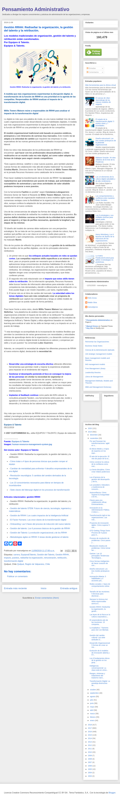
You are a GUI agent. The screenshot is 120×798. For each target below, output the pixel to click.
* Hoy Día (89, 328)
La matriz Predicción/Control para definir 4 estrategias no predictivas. (105, 259)
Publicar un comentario (17, 576)
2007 (90, 762)
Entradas (91, 68)
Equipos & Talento (20, 441)
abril (92, 710)
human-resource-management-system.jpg (32, 444)
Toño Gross (92, 298)
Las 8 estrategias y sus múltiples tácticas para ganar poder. (105, 217)
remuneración (50, 558)
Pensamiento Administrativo (35, 9)
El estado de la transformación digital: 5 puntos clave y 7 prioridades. (105, 122)
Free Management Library (95, 368)
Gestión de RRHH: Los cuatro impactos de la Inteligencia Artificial (39, 515)
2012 (90, 745)
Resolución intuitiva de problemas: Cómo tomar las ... (100, 548)
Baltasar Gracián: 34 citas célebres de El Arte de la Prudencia (106, 160)
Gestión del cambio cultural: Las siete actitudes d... (97, 637)
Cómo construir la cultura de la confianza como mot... (99, 464)
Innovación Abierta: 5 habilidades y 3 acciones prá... (98, 578)
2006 (90, 766)
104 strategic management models (98, 354)
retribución (62, 558)
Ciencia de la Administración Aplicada (99, 350)
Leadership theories (93, 372)
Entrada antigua (68, 588)
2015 (90, 735)
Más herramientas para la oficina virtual (100, 85)
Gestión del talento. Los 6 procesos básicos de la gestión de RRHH (40, 528)
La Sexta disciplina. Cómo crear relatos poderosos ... (100, 472)
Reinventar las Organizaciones (97, 342)
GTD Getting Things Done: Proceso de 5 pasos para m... (100, 533)
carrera (17, 555)
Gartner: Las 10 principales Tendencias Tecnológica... (99, 556)
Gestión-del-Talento (45, 555)
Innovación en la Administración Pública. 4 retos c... (100, 510)
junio (92, 703)
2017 (90, 728)
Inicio (43, 588)
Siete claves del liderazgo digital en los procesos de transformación (40, 490)
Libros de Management (94, 377)
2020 (90, 428)
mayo (92, 707)
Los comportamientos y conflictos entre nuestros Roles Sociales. (105, 198)
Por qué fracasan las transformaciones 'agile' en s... (100, 443)
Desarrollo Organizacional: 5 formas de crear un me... (100, 645)
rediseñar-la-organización (31, 558)
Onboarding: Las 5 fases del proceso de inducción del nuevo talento (40, 524)
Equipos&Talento (28, 555)
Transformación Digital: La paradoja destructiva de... (100, 683)
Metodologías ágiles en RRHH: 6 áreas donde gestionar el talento (39, 537)
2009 (90, 756)
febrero (93, 717)
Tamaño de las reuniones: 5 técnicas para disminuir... (100, 594)
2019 (90, 432)
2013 (90, 742)
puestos (15, 558)
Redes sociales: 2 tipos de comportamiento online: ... (100, 586)
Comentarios (93, 72)
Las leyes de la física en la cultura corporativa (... (100, 616)
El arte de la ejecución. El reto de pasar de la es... (100, 457)
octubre (93, 690)
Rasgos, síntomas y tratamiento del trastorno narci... (97, 675)
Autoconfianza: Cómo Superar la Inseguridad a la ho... (99, 495)
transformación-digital (13, 561)
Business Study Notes (93, 346)
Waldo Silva (92, 302)
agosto (93, 697)
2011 (90, 749)
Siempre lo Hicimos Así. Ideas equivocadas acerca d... (99, 601)
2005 (90, 769)
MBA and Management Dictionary (98, 387)
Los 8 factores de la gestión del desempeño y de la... (100, 479)
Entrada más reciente (15, 588)
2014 (90, 738)
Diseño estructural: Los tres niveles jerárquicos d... (99, 571)
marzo (92, 714)
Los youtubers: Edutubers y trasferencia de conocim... (100, 487)
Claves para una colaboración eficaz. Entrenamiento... (98, 502)
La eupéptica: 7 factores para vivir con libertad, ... (99, 630)
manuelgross (93, 307)
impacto (7, 558)
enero (92, 720)
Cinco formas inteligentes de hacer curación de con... (99, 563)
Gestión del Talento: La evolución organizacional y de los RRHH (38, 533)
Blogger (112, 793)
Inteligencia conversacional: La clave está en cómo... (99, 668)
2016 (90, 732)
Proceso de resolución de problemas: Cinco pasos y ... (100, 540)
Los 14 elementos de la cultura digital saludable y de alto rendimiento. (105, 179)
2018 (90, 725)
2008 (90, 759)
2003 (90, 776)
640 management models (95, 364)
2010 (90, 752)
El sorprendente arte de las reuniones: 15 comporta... (99, 622)
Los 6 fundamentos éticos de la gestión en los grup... (100, 660)
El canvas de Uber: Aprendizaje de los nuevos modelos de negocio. (103, 101)
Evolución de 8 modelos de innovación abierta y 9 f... (100, 653)
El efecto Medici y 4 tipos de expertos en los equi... (99, 451)
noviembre (94, 438)
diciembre (94, 435)
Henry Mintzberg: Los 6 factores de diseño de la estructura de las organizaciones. (105, 237)
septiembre (94, 693)
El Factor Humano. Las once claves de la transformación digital (38, 520)
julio (92, 700)
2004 (90, 773)
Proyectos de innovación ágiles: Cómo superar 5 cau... (100, 525)
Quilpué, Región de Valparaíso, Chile (33, 564)
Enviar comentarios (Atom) (47, 598)
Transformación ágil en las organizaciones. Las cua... (100, 517)
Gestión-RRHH (62, 555)
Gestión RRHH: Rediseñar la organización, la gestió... (100, 609)
